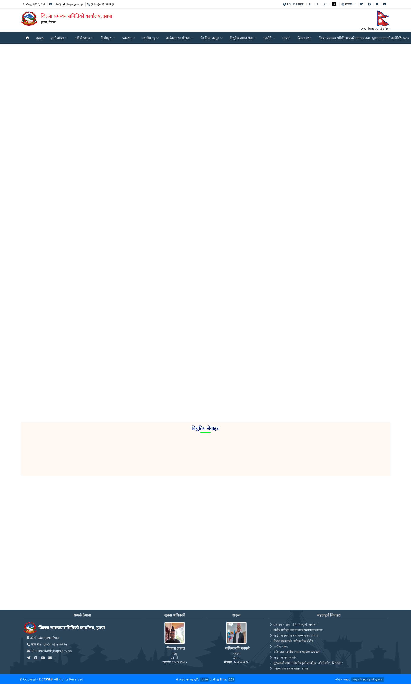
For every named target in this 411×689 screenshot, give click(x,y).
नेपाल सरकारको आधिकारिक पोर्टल (293, 641)
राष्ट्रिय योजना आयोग (285, 657)
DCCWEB (46, 679)
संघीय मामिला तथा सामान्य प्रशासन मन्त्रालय (298, 630)
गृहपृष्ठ (39, 38)
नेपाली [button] (346, 4)
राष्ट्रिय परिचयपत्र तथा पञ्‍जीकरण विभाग (296, 635)
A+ (325, 4)
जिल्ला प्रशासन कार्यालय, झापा (291, 668)
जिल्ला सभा (306, 38)
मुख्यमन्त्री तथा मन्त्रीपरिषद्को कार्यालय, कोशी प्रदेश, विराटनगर (308, 663)
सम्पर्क (288, 38)
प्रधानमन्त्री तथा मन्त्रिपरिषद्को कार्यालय (295, 624)
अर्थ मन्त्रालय (281, 646)
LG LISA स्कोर (293, 4)
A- (310, 4)
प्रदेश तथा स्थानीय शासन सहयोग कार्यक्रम (297, 652)
